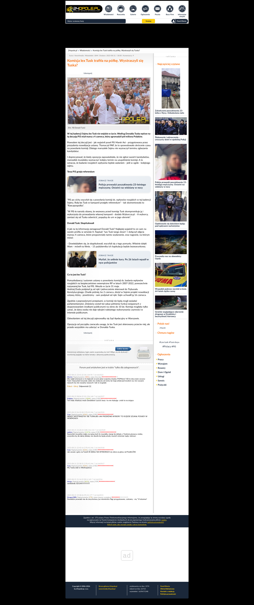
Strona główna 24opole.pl (108, 586)
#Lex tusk (163, 342)
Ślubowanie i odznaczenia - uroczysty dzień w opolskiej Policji (170, 138)
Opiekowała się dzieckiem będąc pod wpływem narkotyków (170, 225)
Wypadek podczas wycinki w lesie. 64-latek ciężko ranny (171, 290)
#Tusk (171, 342)
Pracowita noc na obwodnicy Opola (168, 257)
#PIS (174, 347)
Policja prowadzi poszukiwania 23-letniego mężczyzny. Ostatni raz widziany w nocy (171, 184)
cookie (164, 520)
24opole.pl (72, 50)
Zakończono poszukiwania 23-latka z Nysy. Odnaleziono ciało (169, 112)
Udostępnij (88, 73)
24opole (163, 328)
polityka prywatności (155, 522)
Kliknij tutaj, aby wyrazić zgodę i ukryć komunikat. (127, 524)
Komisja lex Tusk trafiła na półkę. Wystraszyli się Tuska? (116, 50)
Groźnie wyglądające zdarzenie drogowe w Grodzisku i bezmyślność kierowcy (169, 314)
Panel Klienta (165, 586)
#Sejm (176, 342)
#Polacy (166, 346)
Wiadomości (85, 50)
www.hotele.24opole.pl (107, 589)
